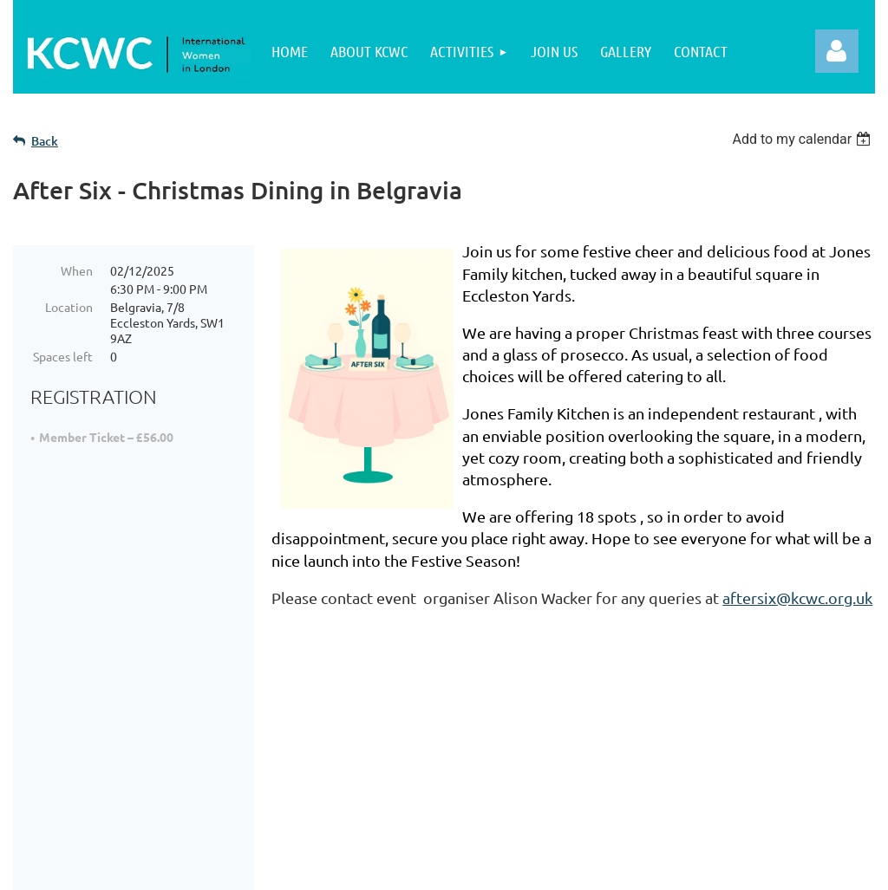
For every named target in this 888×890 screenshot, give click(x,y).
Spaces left (63, 356)
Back (44, 141)
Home (78, 727)
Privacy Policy (389, 727)
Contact (368, 792)
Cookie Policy (388, 749)
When (77, 270)
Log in (837, 51)
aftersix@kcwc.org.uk (797, 597)
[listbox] (803, 139)
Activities (89, 792)
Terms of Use (387, 771)
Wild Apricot (668, 868)
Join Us (82, 771)
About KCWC (101, 749)
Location (69, 307)
